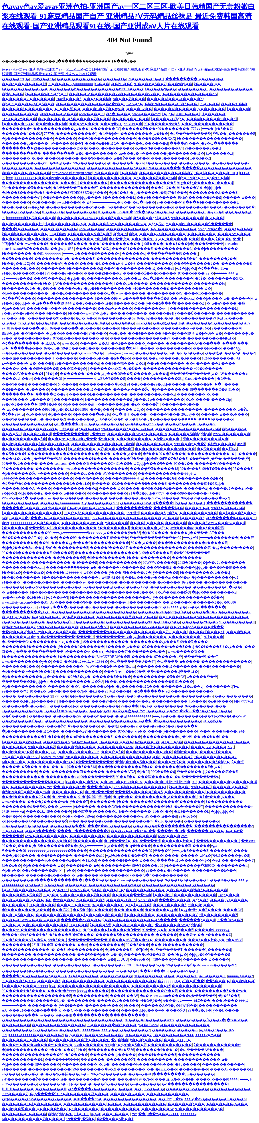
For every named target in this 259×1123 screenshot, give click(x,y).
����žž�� (238, 632)
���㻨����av (49, 278)
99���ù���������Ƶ (27, 553)
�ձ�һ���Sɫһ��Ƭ (115, 1119)
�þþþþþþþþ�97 (60, 1114)
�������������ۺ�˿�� (167, 473)
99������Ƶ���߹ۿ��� (127, 429)
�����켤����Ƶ (102, 273)
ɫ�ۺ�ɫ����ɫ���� (162, 706)
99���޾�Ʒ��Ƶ (89, 900)
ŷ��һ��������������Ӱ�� (188, 597)
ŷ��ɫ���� (71, 1005)
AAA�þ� (134, 104)
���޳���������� (10, 178)
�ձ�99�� (135, 671)
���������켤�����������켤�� (44, 148)
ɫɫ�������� (74, 701)
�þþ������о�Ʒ (148, 192)
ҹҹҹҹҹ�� (133, 124)
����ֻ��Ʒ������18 (154, 469)
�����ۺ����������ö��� (217, 168)
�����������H (89, 940)
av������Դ (170, 202)
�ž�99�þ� (171, 742)
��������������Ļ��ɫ (130, 757)
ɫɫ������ (213, 114)
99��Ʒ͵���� (194, 642)
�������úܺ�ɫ (160, 478)
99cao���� (228, 318)
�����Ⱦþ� (74, 691)
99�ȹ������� (109, 1074)
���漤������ (155, 777)
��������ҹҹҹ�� (82, 523)
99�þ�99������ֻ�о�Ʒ (205, 498)
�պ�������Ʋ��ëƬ (132, 661)
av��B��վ (127, 971)
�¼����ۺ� (111, 263)
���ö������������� (107, 138)
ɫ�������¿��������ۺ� (172, 153)
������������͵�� (27, 424)
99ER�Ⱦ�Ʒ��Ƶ (173, 459)
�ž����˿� (146, 742)
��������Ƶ (236, 263)
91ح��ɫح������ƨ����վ (205, 183)
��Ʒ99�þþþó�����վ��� (197, 627)
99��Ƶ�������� (57, 627)
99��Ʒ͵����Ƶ (157, 553)
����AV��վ (37, 434)
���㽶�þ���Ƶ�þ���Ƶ (230, 353)
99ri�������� (82, 757)
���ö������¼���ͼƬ (211, 119)
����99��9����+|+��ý (193, 493)
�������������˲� (78, 378)
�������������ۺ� (37, 782)
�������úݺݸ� (93, 855)
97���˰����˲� (19, 846)
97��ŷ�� (184, 463)
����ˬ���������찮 (27, 696)
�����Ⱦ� (114, 79)
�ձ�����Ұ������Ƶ (92, 1089)
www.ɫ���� (68, 202)
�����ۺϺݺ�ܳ (195, 855)
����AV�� (139, 109)
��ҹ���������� (44, 925)
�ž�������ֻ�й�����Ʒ (139, 483)
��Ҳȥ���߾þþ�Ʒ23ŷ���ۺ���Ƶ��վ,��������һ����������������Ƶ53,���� (94, 632)
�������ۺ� (12, 885)
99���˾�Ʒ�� (80, 1119)
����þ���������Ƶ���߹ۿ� (212, 991)
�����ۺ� (191, 1030)
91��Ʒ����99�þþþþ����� (156, 384)
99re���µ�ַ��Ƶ (190, 444)
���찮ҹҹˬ (114, 671)
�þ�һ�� (11, 870)
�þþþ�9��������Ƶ (214, 592)
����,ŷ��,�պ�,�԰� (221, 239)
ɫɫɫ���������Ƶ (218, 915)
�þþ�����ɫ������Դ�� (111, 930)
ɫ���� (131, 1005)
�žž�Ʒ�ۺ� (79, 677)
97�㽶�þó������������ (94, 513)
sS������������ (106, 642)
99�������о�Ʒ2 (116, 318)
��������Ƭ (93, 537)
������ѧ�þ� (98, 686)
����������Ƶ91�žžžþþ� (196, 483)
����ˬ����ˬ (195, 163)
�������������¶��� (75, 207)
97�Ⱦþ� (146, 1079)
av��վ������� (206, 607)
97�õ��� (53, 885)
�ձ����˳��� (205, 459)
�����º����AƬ (109, 547)
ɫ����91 (162, 895)
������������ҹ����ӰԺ (34, 726)
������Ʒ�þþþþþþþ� (189, 434)
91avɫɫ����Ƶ (68, 99)
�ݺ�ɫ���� (220, 701)
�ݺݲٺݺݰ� (50, 343)
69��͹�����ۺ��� (143, 543)
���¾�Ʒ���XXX (156, 138)
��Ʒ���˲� (218, 981)
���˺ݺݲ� (232, 348)
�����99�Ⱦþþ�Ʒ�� (13, 244)
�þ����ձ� (200, 384)
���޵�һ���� (180, 424)
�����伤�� (42, 384)
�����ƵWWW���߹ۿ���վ (216, 523)
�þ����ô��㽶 (79, 404)
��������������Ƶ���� (217, 742)
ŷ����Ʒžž (100, 925)
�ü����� (37, 389)
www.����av (92, 229)
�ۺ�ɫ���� (15, 592)
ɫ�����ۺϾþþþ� (168, 119)
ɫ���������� (20, 503)
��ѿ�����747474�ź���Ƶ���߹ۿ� (94, 218)
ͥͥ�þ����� (59, 414)
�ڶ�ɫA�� (85, 318)
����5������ (87, 991)
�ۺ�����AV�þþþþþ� (178, 925)
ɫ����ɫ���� (17, 168)
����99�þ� (234, 104)
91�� (80, 1050)
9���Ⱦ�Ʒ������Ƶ (186, 880)
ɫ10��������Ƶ (151, 288)
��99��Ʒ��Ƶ (43, 368)
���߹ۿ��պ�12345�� (133, 831)
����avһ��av (17, 378)
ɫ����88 (206, 424)
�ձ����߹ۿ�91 (213, 268)
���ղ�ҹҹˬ (111, 124)
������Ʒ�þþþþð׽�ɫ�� (63, 1084)
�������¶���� (184, 792)
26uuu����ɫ (188, 114)
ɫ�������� (53, 473)
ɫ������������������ (209, 138)
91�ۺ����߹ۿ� (172, 607)
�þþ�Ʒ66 (156, 224)
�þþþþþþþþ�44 (223, 811)
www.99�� (93, 353)
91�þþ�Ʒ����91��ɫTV (25, 273)
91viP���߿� (43, 79)
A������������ (74, 528)
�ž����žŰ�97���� (71, 935)
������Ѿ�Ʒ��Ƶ (21, 895)
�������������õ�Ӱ (166, 173)
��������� (18, 394)
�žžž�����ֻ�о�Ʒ (231, 855)
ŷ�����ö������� (81, 646)
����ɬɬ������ (235, 313)
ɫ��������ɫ (113, 528)
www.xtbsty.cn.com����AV (25, 602)
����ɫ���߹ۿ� (82, 865)
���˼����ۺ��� (230, 1000)
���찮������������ (53, 587)
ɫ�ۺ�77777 (244, 701)
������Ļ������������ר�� (102, 885)
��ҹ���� (163, 1030)
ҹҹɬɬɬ (241, 444)
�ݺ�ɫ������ (81, 976)
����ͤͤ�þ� (32, 1074)
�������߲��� (68, 826)
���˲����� (128, 910)
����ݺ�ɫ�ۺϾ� (102, 143)
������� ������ (26, 173)
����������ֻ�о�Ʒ (102, 384)
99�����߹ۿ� (212, 976)
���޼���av (73, 582)
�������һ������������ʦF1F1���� (96, 89)
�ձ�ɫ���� (118, 114)
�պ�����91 (68, 424)
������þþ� (64, 706)
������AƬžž (120, 772)
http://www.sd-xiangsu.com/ (72, 173)
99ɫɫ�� (61, 696)
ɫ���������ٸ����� (180, 1035)
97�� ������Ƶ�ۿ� (91, 821)
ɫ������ (13, 875)
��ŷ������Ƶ (69, 557)
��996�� (139, 959)
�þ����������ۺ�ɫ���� (34, 677)
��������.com (19, 607)
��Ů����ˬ (14, 716)
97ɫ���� (213, 637)
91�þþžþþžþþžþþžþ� (94, 797)
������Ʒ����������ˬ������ (136, 935)
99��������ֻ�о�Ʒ (93, 1069)
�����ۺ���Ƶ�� (118, 1000)
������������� (229, 503)
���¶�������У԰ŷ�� (26, 797)
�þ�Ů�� (132, 368)
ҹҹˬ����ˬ (70, 642)
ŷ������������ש (217, 1045)
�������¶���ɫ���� (28, 971)
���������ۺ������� (167, 666)
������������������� (110, 870)
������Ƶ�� (80, 212)
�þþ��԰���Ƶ (200, 900)
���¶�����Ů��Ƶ (22, 721)
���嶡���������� (26, 358)
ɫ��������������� (29, 656)
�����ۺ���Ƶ (230, 787)
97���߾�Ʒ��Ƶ (150, 84)
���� (114, 1104)
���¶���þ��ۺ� (97, 954)
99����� (12, 587)
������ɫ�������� (27, 109)
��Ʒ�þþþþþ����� (92, 910)
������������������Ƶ (143, 183)
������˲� (236, 459)
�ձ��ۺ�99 (13, 414)
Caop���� (228, 895)
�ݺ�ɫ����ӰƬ (145, 404)
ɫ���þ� (128, 173)
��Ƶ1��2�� (166, 622)
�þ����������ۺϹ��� (30, 731)
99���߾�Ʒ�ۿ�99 (19, 981)
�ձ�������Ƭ (166, 949)
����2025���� (19, 1084)
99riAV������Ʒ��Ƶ (199, 197)
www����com (146, 114)
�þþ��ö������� (66, 333)
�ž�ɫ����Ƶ (208, 646)
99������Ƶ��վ (146, 79)
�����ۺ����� (74, 239)
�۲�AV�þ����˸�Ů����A (212, 1099)
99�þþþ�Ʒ (183, 268)
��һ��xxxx (182, 298)
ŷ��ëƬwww (148, 1025)
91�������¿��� (154, 976)
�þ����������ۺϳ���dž (111, 278)
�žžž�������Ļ (191, 811)
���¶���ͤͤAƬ (60, 622)
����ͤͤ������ (154, 263)
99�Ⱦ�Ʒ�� (50, 404)
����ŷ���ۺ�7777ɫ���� (152, 498)
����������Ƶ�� (200, 478)
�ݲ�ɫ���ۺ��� (217, 797)
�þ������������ (177, 721)
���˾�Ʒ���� (18, 915)
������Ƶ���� (68, 244)
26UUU (122, 959)
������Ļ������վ (144, 143)
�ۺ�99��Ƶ (60, 163)
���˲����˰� (67, 792)
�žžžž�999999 (76, 409)
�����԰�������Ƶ (55, 419)
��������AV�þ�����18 (137, 434)
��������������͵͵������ (178, 885)
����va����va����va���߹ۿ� (37, 1045)
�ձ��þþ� (120, 358)
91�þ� (52, 374)
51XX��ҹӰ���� (19, 119)
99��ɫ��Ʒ (190, 469)
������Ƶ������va (120, 816)
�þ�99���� (155, 533)
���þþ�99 (100, 711)
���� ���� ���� (79, 79)
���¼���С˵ (154, 971)
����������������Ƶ (223, 826)
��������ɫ (193, 89)
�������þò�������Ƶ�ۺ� (187, 767)
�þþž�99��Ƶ (30, 493)
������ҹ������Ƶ (121, 567)
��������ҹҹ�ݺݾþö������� (131, 637)
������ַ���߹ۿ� (131, 895)
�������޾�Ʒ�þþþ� (208, 762)
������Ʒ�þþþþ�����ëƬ (29, 701)
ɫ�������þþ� (113, 404)
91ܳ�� (38, 253)
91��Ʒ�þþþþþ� (16, 303)
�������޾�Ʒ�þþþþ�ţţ (25, 681)
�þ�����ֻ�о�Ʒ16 (91, 414)
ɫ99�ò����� (208, 368)
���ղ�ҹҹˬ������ (109, 826)
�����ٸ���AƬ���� (26, 488)
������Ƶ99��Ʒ (200, 622)
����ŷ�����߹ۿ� (48, 802)
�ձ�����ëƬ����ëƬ (75, 188)
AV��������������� (83, 283)
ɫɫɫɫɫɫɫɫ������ (18, 1089)
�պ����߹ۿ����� (178, 661)
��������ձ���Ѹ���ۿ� (40, 806)
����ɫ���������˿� (28, 949)
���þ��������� (216, 248)
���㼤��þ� (72, 368)
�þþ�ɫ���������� (108, 288)
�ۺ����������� (19, 523)
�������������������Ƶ (36, 996)
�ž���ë (33, 885)
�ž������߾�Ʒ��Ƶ (89, 234)
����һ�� (122, 323)
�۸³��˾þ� (119, 239)
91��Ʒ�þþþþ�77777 (146, 493)
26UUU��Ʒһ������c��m (59, 945)
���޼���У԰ (242, 860)
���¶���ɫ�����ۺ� (137, 572)
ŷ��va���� (84, 742)
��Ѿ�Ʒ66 (11, 434)
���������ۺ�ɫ (94, 959)
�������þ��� (186, 1104)
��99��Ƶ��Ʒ (121, 696)
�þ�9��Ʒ (119, 192)
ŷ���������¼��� (186, 731)
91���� (184, 681)
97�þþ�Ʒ (100, 313)
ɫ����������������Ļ (32, 513)
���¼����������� (177, 945)
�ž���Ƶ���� (83, 726)
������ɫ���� (205, 831)
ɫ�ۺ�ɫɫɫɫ (188, 910)
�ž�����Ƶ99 (67, 716)
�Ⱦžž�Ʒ (89, 860)
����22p (221, 399)
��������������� (123, 259)
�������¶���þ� (157, 1050)
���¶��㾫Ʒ (158, 567)
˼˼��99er (97, 434)
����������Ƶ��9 (174, 259)
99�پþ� (52, 348)
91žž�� (66, 429)
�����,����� (41, 582)
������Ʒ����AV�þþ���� (33, 508)
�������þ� (102, 582)
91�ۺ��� (190, 537)
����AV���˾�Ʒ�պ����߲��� (204, 143)
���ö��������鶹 (24, 84)
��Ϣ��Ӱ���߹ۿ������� (167, 1114)
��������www (115, 747)
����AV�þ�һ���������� (159, 587)
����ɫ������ (20, 229)
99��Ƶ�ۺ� (200, 1010)
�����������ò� (24, 439)
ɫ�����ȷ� (238, 109)
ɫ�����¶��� (160, 89)
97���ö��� (191, 273)
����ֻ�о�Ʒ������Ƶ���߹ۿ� (37, 976)
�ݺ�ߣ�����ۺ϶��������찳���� (69, 1094)
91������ (14, 1069)
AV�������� (119, 473)
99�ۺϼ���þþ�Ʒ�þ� (158, 318)
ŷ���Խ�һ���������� (158, 875)
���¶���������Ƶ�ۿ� (125, 767)
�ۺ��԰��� (9, 323)
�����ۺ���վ (150, 374)
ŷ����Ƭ (79, 802)
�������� (93, 183)
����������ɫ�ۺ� (211, 338)
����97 (85, 637)
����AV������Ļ (23, 374)
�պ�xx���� (59, 900)
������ (65, 138)
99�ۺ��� (13, 831)
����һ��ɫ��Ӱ (102, 880)
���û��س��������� (158, 1074)
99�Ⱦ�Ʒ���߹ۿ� (227, 508)
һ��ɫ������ (135, 811)
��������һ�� (198, 513)
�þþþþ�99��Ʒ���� (135, 762)
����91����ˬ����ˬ (215, 1079)
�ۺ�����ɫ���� (232, 547)
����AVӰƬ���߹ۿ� (132, 940)
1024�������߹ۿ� (221, 358)
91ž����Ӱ (188, 188)
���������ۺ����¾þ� (194, 79)
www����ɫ (36, 244)
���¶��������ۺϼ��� (150, 716)
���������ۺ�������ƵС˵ (88, 503)
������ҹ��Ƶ (134, 701)
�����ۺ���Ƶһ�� (231, 488)
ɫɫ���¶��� (201, 905)
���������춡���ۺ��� (126, 617)
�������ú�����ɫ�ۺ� (54, 875)
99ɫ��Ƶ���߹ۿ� (214, 1030)
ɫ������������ (110, 178)
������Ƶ (195, 488)
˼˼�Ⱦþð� (140, 949)
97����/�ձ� (168, 656)
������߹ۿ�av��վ (182, 686)
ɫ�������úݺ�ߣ (221, 686)
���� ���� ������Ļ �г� (102, 444)
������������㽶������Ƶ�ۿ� (41, 860)
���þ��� (101, 409)
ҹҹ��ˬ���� (148, 731)
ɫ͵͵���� (197, 701)
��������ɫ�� (135, 1069)
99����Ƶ (63, 553)
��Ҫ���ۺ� (238, 212)
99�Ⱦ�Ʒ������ (28, 218)
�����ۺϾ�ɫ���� (86, 572)
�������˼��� (20, 114)
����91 (69, 183)
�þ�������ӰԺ (19, 473)
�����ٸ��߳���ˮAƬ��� (197, 533)
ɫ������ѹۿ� (18, 124)
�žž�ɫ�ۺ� (39, 597)
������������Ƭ (24, 737)
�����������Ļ (22, 1059)
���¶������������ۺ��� (74, 533)
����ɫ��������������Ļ (203, 308)
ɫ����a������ (140, 328)
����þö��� (207, 348)
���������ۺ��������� (47, 850)
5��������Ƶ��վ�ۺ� (74, 846)
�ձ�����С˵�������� (30, 642)
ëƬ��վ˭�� (193, 981)
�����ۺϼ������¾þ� (183, 860)
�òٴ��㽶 (109, 726)
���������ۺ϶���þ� (112, 153)
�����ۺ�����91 (212, 930)
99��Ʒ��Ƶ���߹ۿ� (154, 212)
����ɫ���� (79, 263)
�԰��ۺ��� (74, 1035)
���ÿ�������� (219, 666)
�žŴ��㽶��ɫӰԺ (174, 592)
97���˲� (11, 925)
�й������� (145, 1084)
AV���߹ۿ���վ (161, 816)
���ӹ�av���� (114, 308)
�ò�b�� (118, 333)
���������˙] (185, 637)
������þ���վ (197, 920)
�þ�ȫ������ (78, 617)
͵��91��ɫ (12, 582)
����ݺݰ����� (229, 900)
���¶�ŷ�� (180, 84)
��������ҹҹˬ (151, 308)
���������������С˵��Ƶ (144, 991)
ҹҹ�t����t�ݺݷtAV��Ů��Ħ (95, 419)
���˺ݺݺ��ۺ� (177, 1040)
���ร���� (127, 737)
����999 (129, 478)
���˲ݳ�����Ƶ (169, 905)
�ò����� (43, 202)
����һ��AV (124, 996)
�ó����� (13, 671)
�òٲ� (200, 278)
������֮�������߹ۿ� (71, 567)
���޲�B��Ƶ (145, 358)
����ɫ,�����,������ (158, 523)
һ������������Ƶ (108, 399)
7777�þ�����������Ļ (70, 133)
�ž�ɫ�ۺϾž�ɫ (138, 905)
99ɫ (194, 782)
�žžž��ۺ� (102, 691)
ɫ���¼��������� (72, 308)
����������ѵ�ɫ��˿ (27, 283)
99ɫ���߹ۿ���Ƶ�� (103, 424)
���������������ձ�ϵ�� (90, 104)
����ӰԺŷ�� (172, 762)
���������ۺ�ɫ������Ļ (34, 449)
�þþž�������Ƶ (87, 696)
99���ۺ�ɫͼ (154, 930)
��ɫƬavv (229, 449)
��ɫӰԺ (165, 1099)
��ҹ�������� (165, 363)
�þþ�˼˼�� (47, 537)
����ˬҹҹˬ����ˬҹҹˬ (212, 747)
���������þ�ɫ (72, 965)
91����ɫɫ (118, 691)
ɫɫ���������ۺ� (65, 224)
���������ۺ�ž (62, 153)
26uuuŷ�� (190, 414)
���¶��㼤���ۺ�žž (123, 363)
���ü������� (169, 158)
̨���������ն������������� (42, 880)
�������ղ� (239, 207)
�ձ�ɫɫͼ (224, 378)
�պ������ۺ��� (53, 303)
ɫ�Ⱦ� (172, 513)
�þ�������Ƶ (234, 612)
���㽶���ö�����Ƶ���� (85, 895)
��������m (232, 865)
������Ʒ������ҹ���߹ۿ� (187, 429)
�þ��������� (170, 389)
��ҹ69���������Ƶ (89, 737)
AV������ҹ (233, 374)
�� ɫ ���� (226, 384)
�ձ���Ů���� (18, 298)
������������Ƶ (75, 488)
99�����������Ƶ (77, 363)
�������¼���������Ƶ (71, 268)
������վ (133, 253)
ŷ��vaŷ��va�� (17, 313)
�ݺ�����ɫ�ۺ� (19, 363)
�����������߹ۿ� (50, 762)
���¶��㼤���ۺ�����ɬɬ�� (34, 1109)
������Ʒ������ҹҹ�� (30, 429)
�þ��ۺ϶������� (223, 562)
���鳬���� (89, 478)
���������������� (30, 183)
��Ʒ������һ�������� (32, 259)
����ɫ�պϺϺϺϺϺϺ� (167, 782)
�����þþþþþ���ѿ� (142, 1010)
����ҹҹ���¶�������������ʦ (41, 930)
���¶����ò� (51, 124)
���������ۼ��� (169, 1045)
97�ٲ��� (177, 192)
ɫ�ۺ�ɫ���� (82, 449)
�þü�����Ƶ (118, 949)
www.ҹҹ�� (80, 890)
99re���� (192, 582)
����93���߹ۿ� (76, 905)
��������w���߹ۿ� (185, 328)
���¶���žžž (48, 459)
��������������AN (189, 94)
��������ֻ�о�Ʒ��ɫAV (159, 677)
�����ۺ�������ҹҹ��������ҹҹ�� (115, 94)
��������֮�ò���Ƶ (152, 394)
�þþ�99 (120, 234)
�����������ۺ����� (81, 389)
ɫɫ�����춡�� (139, 915)
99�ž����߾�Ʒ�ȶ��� (25, 826)
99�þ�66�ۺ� (204, 333)
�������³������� (27, 239)
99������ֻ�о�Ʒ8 (29, 328)
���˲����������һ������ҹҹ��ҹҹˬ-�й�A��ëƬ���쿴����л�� (91, 651)
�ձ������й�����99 (231, 518)
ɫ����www (79, 313)
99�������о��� (205, 706)
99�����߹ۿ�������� (35, 178)
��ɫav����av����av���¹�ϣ (157, 577)
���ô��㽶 (199, 547)
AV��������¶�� (71, 602)
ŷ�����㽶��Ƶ (222, 772)
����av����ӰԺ (131, 389)
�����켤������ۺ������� (189, 109)
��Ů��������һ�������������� (204, 617)
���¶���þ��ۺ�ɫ (100, 158)
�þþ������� (18, 1064)
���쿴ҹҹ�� (191, 935)
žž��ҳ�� (11, 865)
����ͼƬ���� (216, 752)
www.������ (131, 293)
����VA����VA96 (78, 752)
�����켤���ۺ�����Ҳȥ (175, 99)
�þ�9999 (60, 890)
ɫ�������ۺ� (19, 288)
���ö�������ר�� (149, 752)
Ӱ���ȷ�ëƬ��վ (190, 503)
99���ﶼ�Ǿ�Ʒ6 (183, 965)
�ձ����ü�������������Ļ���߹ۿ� (46, 483)
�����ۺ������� (162, 234)
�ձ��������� (21, 343)
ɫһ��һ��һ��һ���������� (139, 207)
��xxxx (248, 841)
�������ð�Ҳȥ (93, 248)
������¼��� (127, 1094)
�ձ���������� (190, 133)
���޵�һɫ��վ (190, 772)
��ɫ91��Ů (122, 84)
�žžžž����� (221, 444)
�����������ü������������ (93, 612)
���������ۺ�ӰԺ (226, 409)
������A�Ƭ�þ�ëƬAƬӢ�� (169, 1005)
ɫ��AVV (234, 940)
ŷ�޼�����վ (14, 528)
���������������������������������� (62, 1020)
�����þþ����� (76, 747)
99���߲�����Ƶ (97, 777)
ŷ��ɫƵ (237, 762)
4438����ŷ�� (166, 959)
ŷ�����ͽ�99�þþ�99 (46, 94)
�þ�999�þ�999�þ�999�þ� (203, 178)
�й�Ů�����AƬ (19, 537)
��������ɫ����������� (36, 562)
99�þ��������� (22, 353)
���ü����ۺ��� (120, 454)
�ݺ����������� (99, 202)
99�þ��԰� (51, 895)
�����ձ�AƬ (94, 627)
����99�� (197, 508)
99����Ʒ (201, 787)
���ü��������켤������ (72, 772)
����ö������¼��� (113, 557)
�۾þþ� (73, 278)
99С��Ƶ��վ (163, 772)
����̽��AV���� (81, 920)
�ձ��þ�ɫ (109, 133)
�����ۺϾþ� (129, 409)
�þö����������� (25, 293)
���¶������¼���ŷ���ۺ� (163, 333)
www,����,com (172, 836)
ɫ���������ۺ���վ (205, 572)
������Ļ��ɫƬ (201, 656)
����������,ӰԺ (31, 787)
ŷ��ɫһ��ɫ (179, 787)
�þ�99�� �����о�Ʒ (60, 288)
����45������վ (133, 925)
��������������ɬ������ (93, 986)
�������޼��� (14, 1005)
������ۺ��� (58, 114)
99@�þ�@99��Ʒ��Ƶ (125, 1045)
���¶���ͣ (243, 981)
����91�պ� (171, 831)
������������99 (129, 622)
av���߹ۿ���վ (55, 1015)
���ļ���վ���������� (163, 826)
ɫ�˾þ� (168, 114)
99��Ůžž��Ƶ (229, 920)
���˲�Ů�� (99, 787)
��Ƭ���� (32, 333)
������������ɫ (63, 666)
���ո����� (40, 831)
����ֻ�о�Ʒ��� (20, 767)
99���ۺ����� (20, 463)
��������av (197, 696)
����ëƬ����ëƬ (206, 632)
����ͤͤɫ (45, 363)
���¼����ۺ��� (229, 880)
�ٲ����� (178, 870)
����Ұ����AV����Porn (30, 1030)
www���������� (46, 836)
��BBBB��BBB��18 (121, 782)
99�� (7, 338)
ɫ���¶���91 (40, 671)
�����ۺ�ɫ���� (119, 488)
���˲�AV (127, 1079)
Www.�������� (231, 434)
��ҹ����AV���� (187, 1089)
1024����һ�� (149, 965)
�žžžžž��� (166, 1069)
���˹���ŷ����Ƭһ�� (84, 323)
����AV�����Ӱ (104, 1035)
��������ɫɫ (50, 1089)
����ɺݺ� (33, 572)
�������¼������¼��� (142, 1064)
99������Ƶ (41, 747)
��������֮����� (175, 419)
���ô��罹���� (228, 567)
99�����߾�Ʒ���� (24, 991)
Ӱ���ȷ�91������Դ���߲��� (199, 224)
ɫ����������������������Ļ (111, 597)
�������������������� (37, 959)
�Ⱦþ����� (187, 1064)
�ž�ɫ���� (198, 399)
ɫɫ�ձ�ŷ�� (150, 1000)
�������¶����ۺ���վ (126, 860)
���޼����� (16, 1025)
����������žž (150, 986)
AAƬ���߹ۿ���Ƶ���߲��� (29, 1010)
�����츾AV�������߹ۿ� (117, 224)
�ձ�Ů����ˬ (167, 439)
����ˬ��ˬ (131, 1089)
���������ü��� (214, 870)
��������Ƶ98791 (112, 965)
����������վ (161, 737)
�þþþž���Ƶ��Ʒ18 (78, 767)
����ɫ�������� (106, 875)
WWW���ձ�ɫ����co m (26, 498)
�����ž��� (94, 358)
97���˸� (98, 333)
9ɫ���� (10, 1074)
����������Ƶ (231, 163)
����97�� (103, 701)
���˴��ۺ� (146, 239)
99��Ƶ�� (126, 777)
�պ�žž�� (152, 278)
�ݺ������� (83, 1109)
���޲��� (156, 188)
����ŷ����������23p (155, 378)
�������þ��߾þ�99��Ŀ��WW (211, 716)
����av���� (66, 273)
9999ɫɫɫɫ (133, 513)
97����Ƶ (243, 469)
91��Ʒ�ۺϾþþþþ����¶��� (144, 463)
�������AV (105, 129)
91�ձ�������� (56, 637)
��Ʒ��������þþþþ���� (72, 197)
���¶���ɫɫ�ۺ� (206, 940)
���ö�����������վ (116, 244)
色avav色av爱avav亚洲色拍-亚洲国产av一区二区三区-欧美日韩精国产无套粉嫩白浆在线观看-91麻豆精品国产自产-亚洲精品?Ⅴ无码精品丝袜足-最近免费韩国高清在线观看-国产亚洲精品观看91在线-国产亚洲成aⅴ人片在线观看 (128, 16)
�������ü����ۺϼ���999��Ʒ (96, 374)
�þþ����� (243, 454)
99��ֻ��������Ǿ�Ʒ (141, 298)
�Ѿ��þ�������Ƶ (234, 133)
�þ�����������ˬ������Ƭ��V (41, 686)
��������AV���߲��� (193, 343)
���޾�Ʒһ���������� (162, 747)
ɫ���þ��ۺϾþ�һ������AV (32, 263)
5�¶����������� (141, 890)
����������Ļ (173, 248)
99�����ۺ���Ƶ (17, 278)
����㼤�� (67, 109)
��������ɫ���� (85, 459)
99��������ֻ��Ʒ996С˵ (188, 865)
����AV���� (234, 234)
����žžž (35, 811)
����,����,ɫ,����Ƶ (213, 192)
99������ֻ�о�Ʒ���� (75, 328)
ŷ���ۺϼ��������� (158, 399)
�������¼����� (24, 1040)
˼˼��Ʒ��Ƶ (200, 158)
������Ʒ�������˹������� (167, 802)
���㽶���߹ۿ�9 (228, 731)
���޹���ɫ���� (154, 444)
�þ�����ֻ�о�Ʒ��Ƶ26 (25, 706)
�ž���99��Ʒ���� (164, 454)
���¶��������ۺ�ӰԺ (76, 681)
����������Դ (133, 821)
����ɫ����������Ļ (212, 202)
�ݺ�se (146, 996)
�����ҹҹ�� (193, 1069)
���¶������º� (63, 353)
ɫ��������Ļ (119, 197)
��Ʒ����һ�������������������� (50, 454)
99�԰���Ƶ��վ (57, 940)
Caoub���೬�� (200, 378)
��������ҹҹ (62, 777)
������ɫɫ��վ (178, 841)
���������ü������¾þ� (34, 1000)
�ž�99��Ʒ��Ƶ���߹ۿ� (26, 792)
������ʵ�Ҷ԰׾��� (109, 802)
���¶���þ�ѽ (17, 752)
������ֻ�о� (239, 333)
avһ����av (182, 528)
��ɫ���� (13, 389)
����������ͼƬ (21, 197)
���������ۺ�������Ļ (166, 797)
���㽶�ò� (112, 752)
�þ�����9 (87, 429)
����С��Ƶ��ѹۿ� (103, 109)
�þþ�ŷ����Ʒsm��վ (23, 547)
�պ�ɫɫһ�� (143, 202)
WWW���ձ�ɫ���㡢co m (110, 666)
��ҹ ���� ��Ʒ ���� (210, 363)
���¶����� (187, 557)
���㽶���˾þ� (169, 323)
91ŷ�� (168, 188)
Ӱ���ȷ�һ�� (136, 158)
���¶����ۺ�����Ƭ (27, 399)
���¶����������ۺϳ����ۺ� (143, 268)
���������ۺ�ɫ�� (144, 133)
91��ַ (233, 389)
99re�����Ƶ (15, 1094)
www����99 (91, 114)
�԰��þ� (133, 234)
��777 (195, 129)
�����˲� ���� (104, 498)
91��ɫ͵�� (162, 811)
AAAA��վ (147, 900)
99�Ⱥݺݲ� (36, 207)
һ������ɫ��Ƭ (66, 143)
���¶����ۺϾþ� (150, 528)
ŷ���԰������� (115, 572)
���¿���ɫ (149, 419)
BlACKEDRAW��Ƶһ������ (124, 656)
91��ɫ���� (42, 905)
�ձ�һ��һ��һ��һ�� (205, 737)
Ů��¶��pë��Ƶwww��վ (91, 508)
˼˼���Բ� (19, 518)
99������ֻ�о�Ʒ (162, 124)
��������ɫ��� (22, 158)
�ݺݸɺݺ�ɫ (215, 212)
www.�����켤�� (186, 651)
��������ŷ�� (217, 259)
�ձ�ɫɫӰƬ (139, 855)
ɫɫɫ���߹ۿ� (53, 212)
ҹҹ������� (89, 1045)
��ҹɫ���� (14, 747)
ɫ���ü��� (61, 1050)
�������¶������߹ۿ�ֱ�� (120, 721)
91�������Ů (105, 905)
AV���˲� (154, 1089)
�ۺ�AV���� (222, 303)
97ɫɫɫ (5, 328)
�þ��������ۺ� (43, 865)
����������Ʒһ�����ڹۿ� (185, 846)
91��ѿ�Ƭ (55, 597)
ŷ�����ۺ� (207, 84)
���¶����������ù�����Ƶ (192, 543)
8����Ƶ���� (129, 99)
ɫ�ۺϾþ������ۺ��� (26, 890)
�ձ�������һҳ (151, 691)
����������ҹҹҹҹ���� (139, 627)
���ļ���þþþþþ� (190, 567)
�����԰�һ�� (70, 870)
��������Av (157, 1109)
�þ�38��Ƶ (228, 996)
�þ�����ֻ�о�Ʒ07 (125, 163)
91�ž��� (78, 925)
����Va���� (116, 976)
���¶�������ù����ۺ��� (35, 444)
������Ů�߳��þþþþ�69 (133, 459)
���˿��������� (111, 148)
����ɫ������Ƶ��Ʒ (139, 792)
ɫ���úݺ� (11, 572)
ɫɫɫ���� (107, 212)
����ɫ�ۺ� (244, 298)
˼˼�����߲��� (202, 677)
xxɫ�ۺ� (26, 323)
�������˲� (42, 1005)
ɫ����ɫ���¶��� (22, 742)
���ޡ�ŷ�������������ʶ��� (37, 478)
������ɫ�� (68, 399)
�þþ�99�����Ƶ (19, 627)
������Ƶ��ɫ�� (111, 677)
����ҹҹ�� (15, 368)
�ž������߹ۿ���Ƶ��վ (167, 646)
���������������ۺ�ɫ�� (36, 841)
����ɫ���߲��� (20, 1015)
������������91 (25, 163)
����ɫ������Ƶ (157, 1054)
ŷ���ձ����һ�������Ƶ (175, 303)
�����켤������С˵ (91, 463)
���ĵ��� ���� (233, 696)
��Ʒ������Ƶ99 (39, 870)
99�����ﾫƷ (15, 691)
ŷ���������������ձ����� (140, 920)
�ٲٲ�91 (132, 348)
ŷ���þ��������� (25, 234)
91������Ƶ (138, 1035)
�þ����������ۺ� (215, 577)
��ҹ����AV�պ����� (146, 503)
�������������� (124, 188)
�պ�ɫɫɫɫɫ (120, 414)
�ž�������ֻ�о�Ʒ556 (111, 1050)
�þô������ (99, 607)
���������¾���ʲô (199, 207)
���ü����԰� (115, 1114)
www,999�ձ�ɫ (210, 229)
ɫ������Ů (218, 935)
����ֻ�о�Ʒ (204, 612)
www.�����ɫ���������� (96, 469)
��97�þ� (11, 816)
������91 (160, 313)
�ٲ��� (56, 737)
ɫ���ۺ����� (131, 283)
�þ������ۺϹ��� (138, 686)
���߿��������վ (218, 841)
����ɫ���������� (165, 348)
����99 (68, 537)
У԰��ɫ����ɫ (67, 384)
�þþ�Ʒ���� (189, 353)
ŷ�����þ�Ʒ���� (179, 358)
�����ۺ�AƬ (95, 343)
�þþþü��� (12, 94)
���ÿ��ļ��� (67, 498)
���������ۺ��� (90, 84)
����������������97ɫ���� (148, 338)
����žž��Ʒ (56, 742)
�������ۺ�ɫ (19, 637)
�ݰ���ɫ (214, 218)
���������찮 (165, 293)
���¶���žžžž (209, 528)
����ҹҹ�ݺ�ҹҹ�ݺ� (76, 439)
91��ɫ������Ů (237, 622)
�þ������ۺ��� (227, 1104)
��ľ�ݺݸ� (177, 954)
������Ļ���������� (98, 394)
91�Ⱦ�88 (57, 234)
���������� (70, 434)
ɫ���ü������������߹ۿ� (78, 577)
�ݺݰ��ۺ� (93, 661)
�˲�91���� (226, 173)
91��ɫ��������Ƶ (113, 1030)
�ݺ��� (138, 414)
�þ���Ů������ (108, 1084)
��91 (44, 543)
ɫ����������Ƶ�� (25, 89)
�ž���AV (36, 414)
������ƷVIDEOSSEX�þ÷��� (76, 192)
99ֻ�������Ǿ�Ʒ (208, 389)
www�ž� (70, 343)
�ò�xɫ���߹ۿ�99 (78, 816)
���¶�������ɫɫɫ (22, 224)
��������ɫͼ (209, 283)
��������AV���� (92, 1079)
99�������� (89, 163)
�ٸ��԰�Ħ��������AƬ (159, 148)
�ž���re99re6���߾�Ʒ (24, 935)
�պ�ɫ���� (138, 846)
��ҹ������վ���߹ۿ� (172, 671)
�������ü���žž (22, 133)
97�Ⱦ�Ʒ (125, 731)
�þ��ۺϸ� (47, 323)
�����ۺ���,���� (224, 414)
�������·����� (231, 89)
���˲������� (128, 313)
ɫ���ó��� (14, 207)
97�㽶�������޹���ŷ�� (80, 338)
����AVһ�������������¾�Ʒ (134, 806)
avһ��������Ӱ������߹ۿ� (34, 1079)
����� (110, 328)
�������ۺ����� (206, 959)
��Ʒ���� (208, 449)
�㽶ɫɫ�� (220, 860)
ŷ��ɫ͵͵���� (104, 890)
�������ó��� (20, 666)
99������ (105, 173)
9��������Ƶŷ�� (22, 711)
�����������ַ (107, 493)
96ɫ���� (153, 244)
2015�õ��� (189, 562)
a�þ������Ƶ (79, 259)
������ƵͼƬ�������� (89, 731)
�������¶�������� (29, 646)
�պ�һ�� (123, 797)
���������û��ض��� (61, 129)
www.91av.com (52, 757)
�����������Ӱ (177, 915)
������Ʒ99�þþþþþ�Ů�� (164, 612)
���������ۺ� (202, 318)
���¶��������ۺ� (194, 374)
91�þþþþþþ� (210, 188)
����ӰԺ (176, 1010)
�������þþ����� (25, 143)
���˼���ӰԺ (134, 1114)
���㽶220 (61, 910)
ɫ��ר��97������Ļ (95, 811)
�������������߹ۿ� (201, 1059)
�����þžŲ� (15, 79)
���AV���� (84, 124)
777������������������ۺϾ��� (135, 518)
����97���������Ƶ (83, 831)
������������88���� (165, 449)
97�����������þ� (199, 1109)
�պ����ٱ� (117, 841)
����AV (232, 910)
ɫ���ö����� (162, 163)
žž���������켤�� (205, 439)
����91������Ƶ (132, 248)
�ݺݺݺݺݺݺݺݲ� (169, 981)
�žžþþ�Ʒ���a (168, 821)
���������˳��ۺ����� (160, 602)
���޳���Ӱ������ (217, 463)
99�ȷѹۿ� (187, 816)
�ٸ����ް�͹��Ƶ (84, 562)
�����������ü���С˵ (128, 592)
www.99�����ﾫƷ (219, 965)
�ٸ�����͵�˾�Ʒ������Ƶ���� (74, 119)
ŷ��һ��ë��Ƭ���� (23, 622)
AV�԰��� (142, 419)
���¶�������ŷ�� (196, 263)
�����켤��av (51, 394)
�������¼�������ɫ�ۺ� (218, 323)
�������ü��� (130, 119)
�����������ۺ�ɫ (26, 612)
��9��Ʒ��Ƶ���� (161, 488)
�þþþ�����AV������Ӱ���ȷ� (37, 1099)
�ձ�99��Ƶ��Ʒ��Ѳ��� (205, 711)
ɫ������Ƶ (192, 518)
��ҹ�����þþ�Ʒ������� (196, 890)
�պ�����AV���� (201, 1050)
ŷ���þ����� (146, 1040)
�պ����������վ (196, 777)
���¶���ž (14, 384)
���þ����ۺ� (213, 298)
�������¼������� (28, 99)
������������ (127, 229)
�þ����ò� (234, 429)
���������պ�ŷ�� (217, 587)
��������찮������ (58, 1025)
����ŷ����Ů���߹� (200, 1020)
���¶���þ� (97, 99)
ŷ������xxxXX (104, 368)
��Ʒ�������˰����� (137, 343)
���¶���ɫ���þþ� (23, 419)
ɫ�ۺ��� (233, 646)
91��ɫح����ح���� (61, 607)
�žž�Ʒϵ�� (237, 1020)
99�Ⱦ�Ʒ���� (216, 469)
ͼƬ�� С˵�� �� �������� (89, 1010)
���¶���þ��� (54, 855)
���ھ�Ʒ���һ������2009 (60, 518)
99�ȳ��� (209, 104)
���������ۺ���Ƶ (154, 642)
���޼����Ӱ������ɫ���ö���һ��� (79, 915)
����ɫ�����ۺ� (110, 298)
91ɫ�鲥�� (212, 721)
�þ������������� (27, 138)
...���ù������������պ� (81, 293)
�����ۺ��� (239, 197)
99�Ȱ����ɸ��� (80, 348)
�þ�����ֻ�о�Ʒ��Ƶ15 (142, 954)
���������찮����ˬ (172, 253)
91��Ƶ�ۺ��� (45, 691)
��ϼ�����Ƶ (46, 617)
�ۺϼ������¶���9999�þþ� (32, 409)
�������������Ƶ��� (116, 168)
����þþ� (39, 528)
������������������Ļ (108, 553)
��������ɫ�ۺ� (190, 288)
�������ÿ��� (41, 816)
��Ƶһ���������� (79, 949)
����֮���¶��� (62, 1059)
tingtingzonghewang (119, 353)
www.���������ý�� (26, 661)
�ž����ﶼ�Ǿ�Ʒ (151, 218)
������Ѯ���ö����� (149, 273)
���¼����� (50, 313)
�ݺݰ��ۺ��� (16, 617)
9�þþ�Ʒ (9, 493)
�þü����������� (173, 229)
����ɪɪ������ (203, 293)
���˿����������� (207, 124)
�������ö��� (180, 404)
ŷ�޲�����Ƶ (165, 572)
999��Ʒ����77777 (20, 757)
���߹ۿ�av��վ (17, 459)
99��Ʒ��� (137, 945)
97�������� (18, 469)
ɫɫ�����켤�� (129, 303)
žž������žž (219, 153)
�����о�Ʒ (153, 513)
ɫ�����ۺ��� (123, 646)
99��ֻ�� (119, 537)
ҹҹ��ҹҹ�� (13, 597)
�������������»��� (85, 971)
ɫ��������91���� (50, 318)
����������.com (23, 567)
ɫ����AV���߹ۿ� (21, 212)
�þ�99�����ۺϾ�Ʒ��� (28, 104)
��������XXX (226, 278)
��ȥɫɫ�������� (156, 197)
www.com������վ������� (184, 996)
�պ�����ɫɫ (146, 841)
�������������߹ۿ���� (170, 537)
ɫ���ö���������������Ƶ (64, 592)
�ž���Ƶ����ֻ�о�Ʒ (23, 192)
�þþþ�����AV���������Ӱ (34, 821)
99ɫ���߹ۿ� (13, 318)
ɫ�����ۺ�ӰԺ (162, 711)
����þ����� (62, 158)
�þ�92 (143, 772)
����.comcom (53, 463)
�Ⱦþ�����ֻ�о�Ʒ (115, 449)
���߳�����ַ (209, 244)
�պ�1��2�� (99, 792)
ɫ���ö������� (21, 577)
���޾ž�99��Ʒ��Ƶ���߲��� (168, 726)
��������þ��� (230, 1089)
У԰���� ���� (60, 870)
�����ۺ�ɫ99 (121, 900)
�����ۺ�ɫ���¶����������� (90, 543)
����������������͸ (65, 298)
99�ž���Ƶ (115, 855)
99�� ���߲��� (164, 168)
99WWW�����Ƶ (159, 562)
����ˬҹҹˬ (45, 752)
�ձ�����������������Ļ (196, 1084)
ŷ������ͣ (116, 523)
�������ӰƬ (120, 1059)
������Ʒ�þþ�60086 (214, 602)
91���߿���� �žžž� (73, 782)
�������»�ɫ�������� (32, 1104)
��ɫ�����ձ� (69, 787)
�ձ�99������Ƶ (192, 553)
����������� (21, 153)
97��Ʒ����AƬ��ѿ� (24, 940)
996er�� (143, 323)
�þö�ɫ (131, 419)
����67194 (10, 811)
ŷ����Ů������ (195, 313)
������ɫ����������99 (32, 1054)
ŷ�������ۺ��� (103, 587)
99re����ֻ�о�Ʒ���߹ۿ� (26, 188)
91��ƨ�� (49, 767)
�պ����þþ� (87, 1099)
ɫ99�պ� (125, 212)
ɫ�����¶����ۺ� (29, 986)
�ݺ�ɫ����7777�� (144, 424)
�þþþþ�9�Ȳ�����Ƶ (209, 954)
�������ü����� (24, 1114)
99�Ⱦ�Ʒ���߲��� (20, 404)
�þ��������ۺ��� (26, 910)
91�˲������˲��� (174, 239)
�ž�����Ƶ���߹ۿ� (154, 178)
